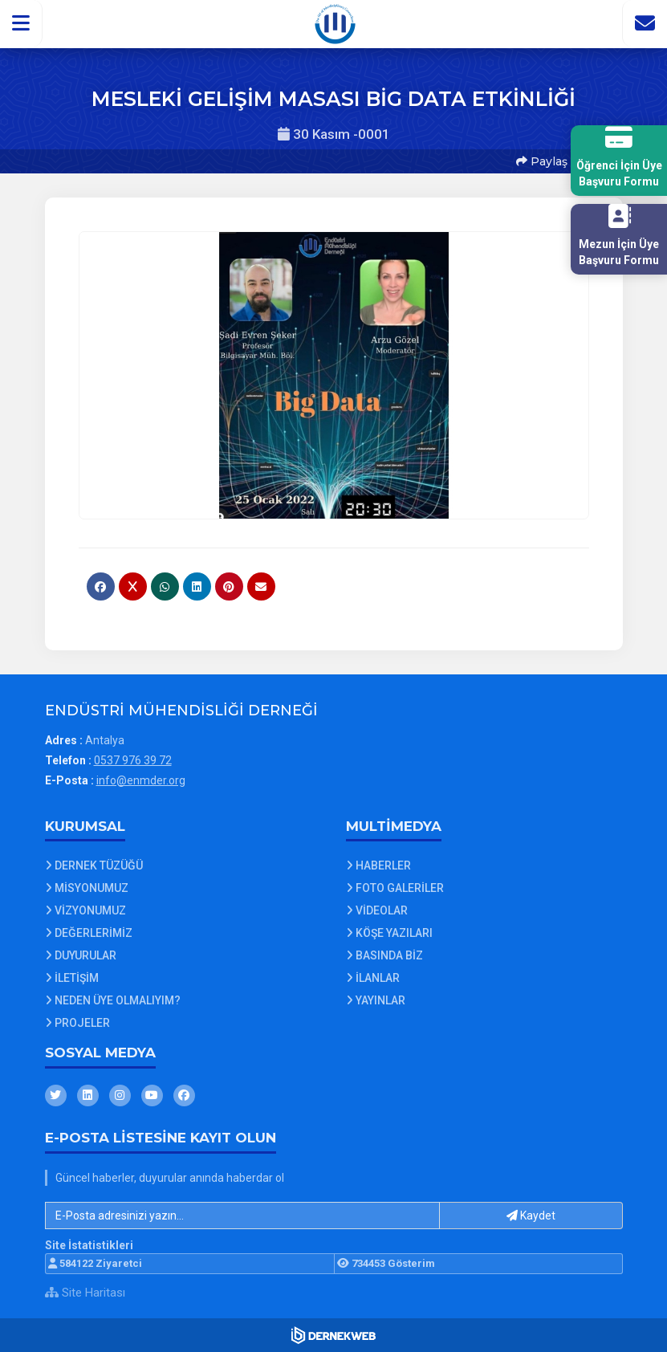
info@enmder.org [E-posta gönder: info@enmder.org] (140, 780)
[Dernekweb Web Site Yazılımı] (333, 1335)
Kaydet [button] (530, 1215)
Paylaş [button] (541, 161)
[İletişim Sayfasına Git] (644, 23)
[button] (21, 23)
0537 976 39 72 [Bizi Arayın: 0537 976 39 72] (133, 760)
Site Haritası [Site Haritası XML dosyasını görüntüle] (85, 1292)
